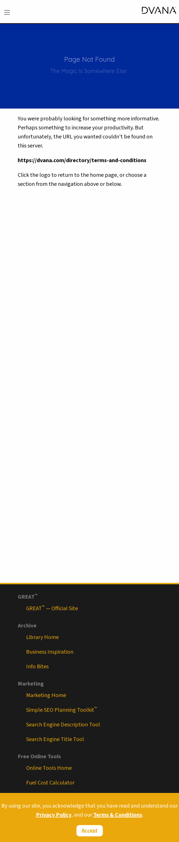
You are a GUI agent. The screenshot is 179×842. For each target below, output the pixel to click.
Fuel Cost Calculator (50, 783)
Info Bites (37, 667)
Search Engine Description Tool (63, 725)
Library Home (42, 637)
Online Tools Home (49, 768)
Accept (90, 830)
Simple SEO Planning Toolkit (61, 710)
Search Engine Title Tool (55, 739)
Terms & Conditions (117, 815)
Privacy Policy (53, 815)
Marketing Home (46, 695)
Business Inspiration (49, 652)
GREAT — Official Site (52, 608)
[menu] (7, 12)
